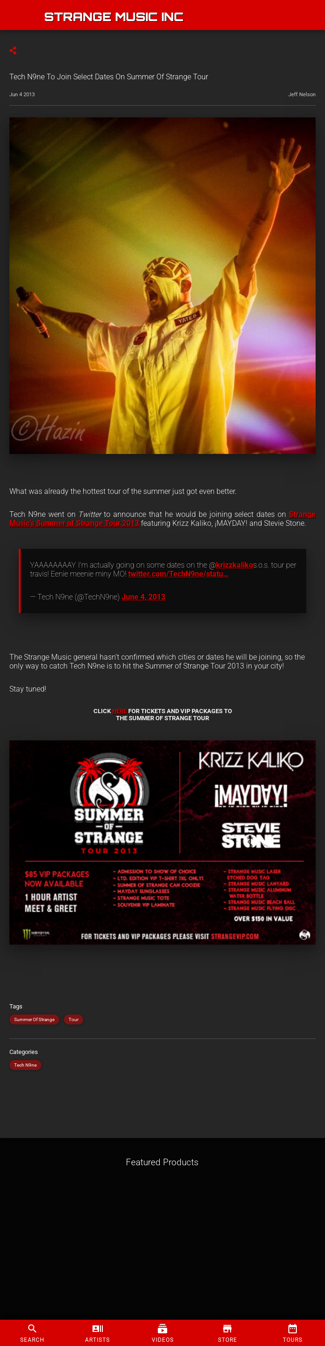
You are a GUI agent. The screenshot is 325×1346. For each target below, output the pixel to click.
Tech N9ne (25, 1065)
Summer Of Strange (34, 1019)
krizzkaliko (234, 565)
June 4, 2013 (143, 596)
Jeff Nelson (302, 94)
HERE (119, 711)
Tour (73, 1019)
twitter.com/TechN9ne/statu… (178, 573)
